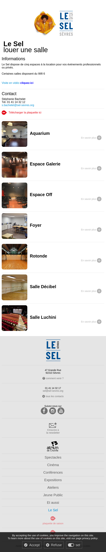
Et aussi (53, 502)
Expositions (53, 480)
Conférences (53, 472)
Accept (34, 545)
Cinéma (53, 465)
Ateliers (53, 487)
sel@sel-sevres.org (53, 390)
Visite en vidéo (17, 82)
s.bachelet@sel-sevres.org (18, 105)
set (78, 545)
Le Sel (53, 510)
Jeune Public (53, 495)
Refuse (56, 545)
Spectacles (53, 457)
